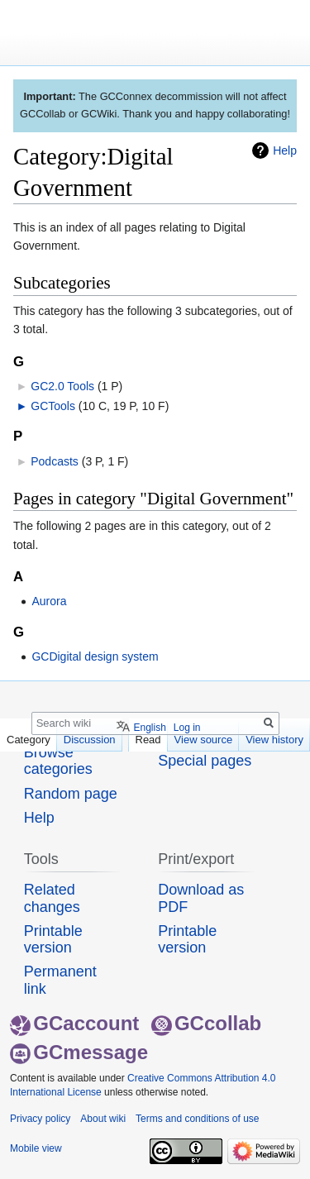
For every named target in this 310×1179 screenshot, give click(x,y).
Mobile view (36, 1148)
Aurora (48, 601)
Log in (187, 727)
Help (285, 150)
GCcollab (206, 1023)
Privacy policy (40, 1118)
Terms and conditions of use (197, 1118)
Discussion (90, 739)
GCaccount (74, 1023)
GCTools (53, 406)
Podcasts (55, 461)
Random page (70, 793)
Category (28, 739)
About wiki (103, 1118)
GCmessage (79, 1052)
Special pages (204, 760)
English (149, 727)
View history (274, 739)
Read (148, 739)
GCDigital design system (94, 656)
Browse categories (58, 760)
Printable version (53, 939)
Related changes (52, 897)
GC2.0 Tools (62, 386)
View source (203, 739)
